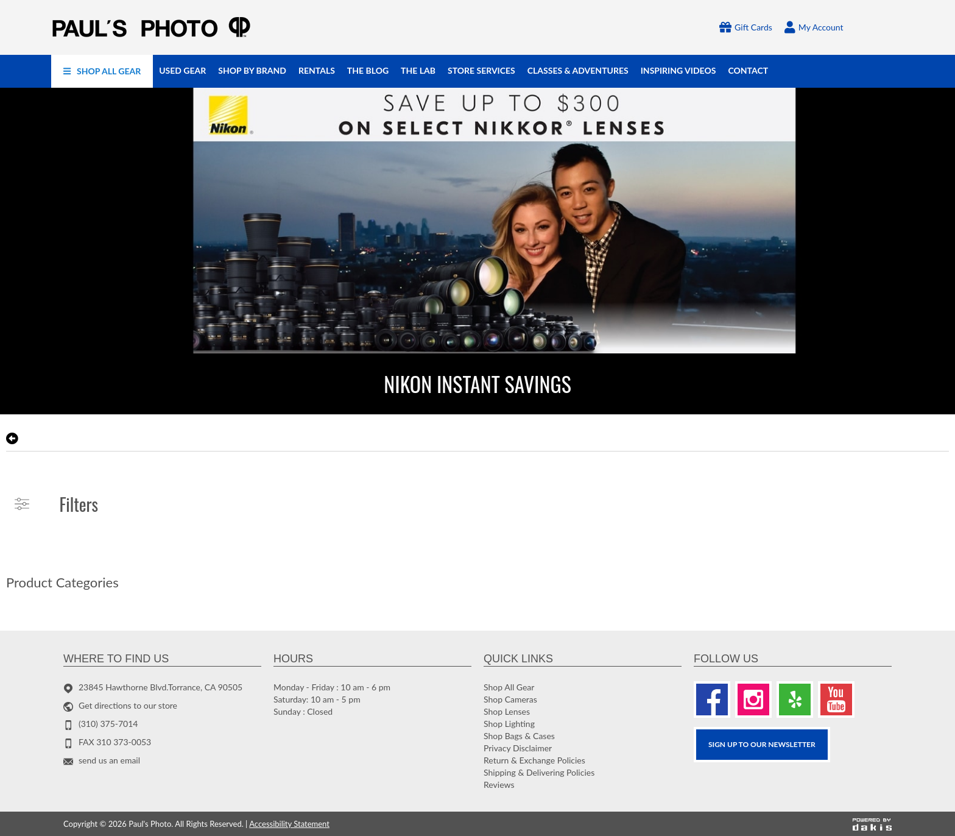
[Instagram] (753, 699)
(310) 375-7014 (108, 723)
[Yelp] (795, 699)
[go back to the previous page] (12, 439)
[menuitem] (102, 71)
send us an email (109, 760)
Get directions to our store (128, 705)
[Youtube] (836, 699)
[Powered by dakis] (872, 824)
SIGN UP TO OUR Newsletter (762, 744)
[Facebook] (712, 699)
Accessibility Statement (289, 824)
